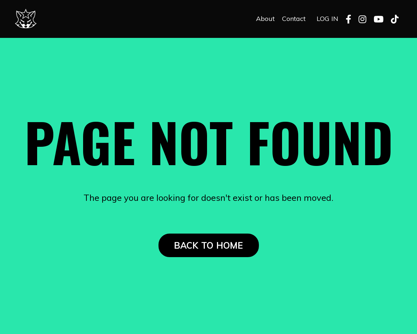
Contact (294, 18)
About (265, 18)
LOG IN (327, 18)
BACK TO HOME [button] (208, 245)
